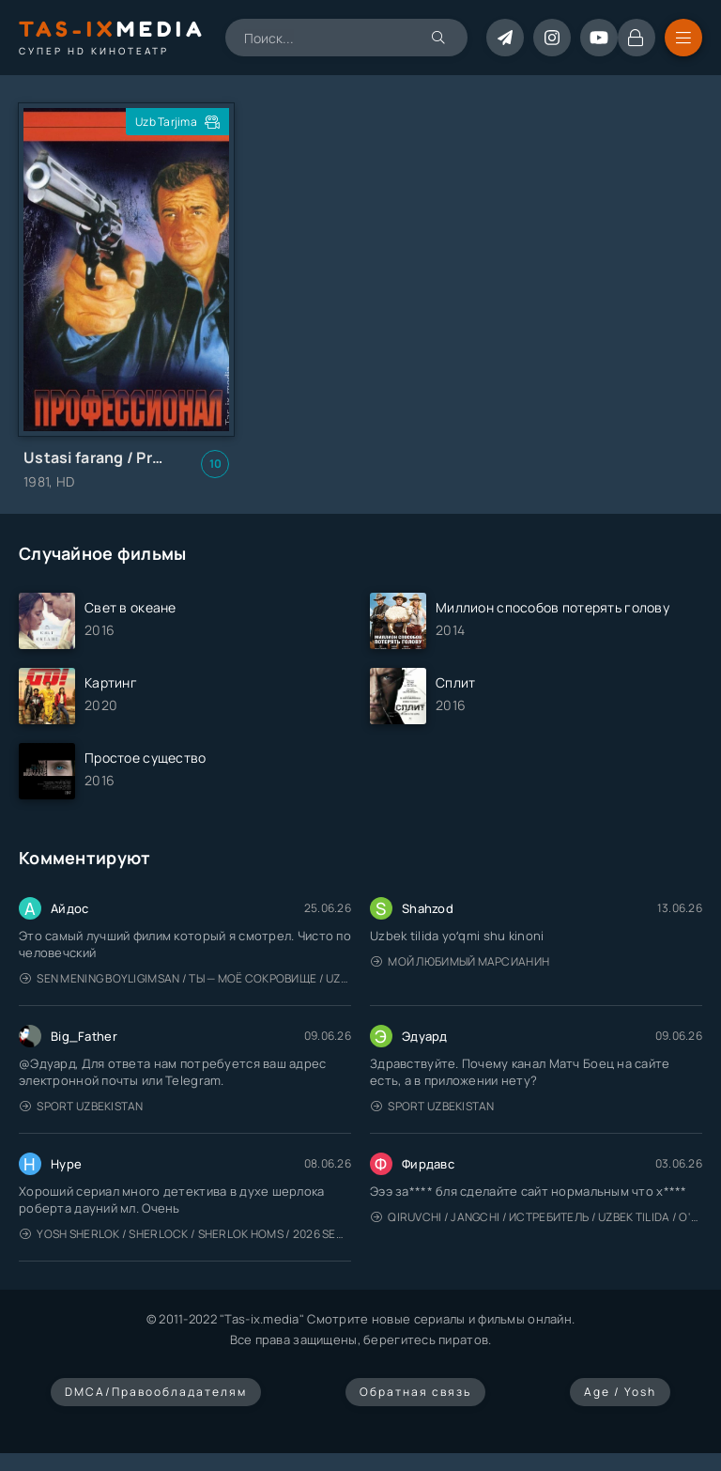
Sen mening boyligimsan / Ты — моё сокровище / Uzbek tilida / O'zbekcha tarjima (185, 978)
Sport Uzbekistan (82, 1106)
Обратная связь (415, 1392)
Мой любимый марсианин (460, 961)
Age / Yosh (620, 1392)
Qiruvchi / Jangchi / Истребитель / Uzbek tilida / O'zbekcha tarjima (536, 1217)
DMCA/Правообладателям (156, 1392)
